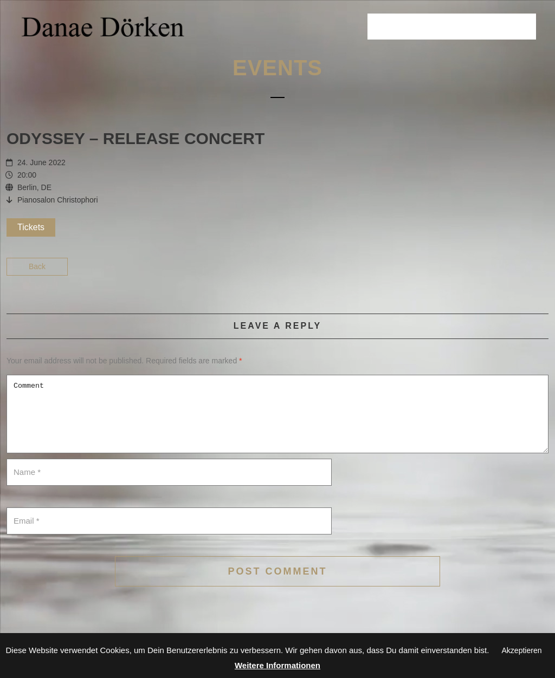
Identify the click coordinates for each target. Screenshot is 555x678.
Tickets (30, 227)
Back (37, 266)
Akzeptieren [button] (522, 650)
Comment (277, 414)
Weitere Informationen (277, 665)
